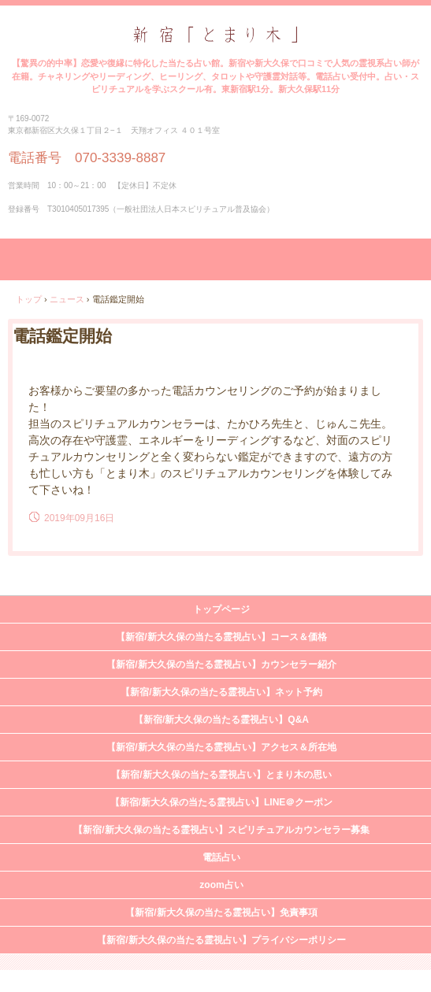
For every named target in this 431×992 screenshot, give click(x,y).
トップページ (221, 609)
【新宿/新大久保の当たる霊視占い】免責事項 (221, 912)
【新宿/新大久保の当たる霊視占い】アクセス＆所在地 (221, 747)
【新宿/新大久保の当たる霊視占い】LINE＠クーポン (221, 802)
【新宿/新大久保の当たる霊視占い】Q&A (221, 719)
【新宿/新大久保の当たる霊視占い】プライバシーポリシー (221, 940)
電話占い (221, 857)
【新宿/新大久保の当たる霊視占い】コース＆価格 (221, 636)
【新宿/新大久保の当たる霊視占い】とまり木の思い (221, 774)
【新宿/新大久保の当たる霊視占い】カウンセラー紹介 (221, 664)
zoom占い (221, 884)
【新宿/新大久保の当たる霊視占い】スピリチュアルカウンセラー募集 (221, 829)
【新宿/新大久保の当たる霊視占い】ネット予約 (221, 692)
